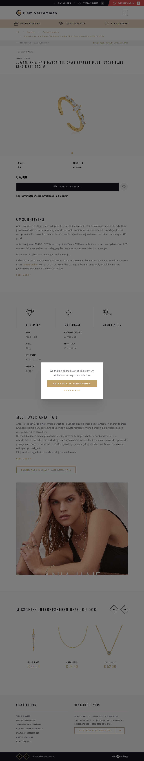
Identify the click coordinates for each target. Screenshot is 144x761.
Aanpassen (72, 390)
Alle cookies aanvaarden (72, 383)
